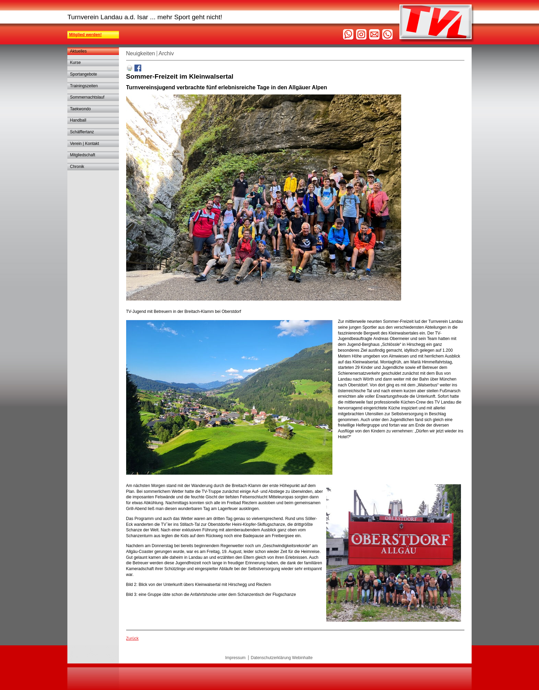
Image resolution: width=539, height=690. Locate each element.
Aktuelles (78, 51)
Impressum (235, 657)
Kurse (75, 62)
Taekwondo (80, 108)
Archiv (166, 53)
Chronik (77, 166)
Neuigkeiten (140, 53)
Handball (78, 120)
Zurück (132, 638)
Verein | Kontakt (84, 143)
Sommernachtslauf (87, 97)
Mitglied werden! (85, 34)
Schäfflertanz (82, 131)
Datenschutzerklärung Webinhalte (281, 657)
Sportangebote (83, 74)
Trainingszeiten (84, 85)
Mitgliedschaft (82, 154)
